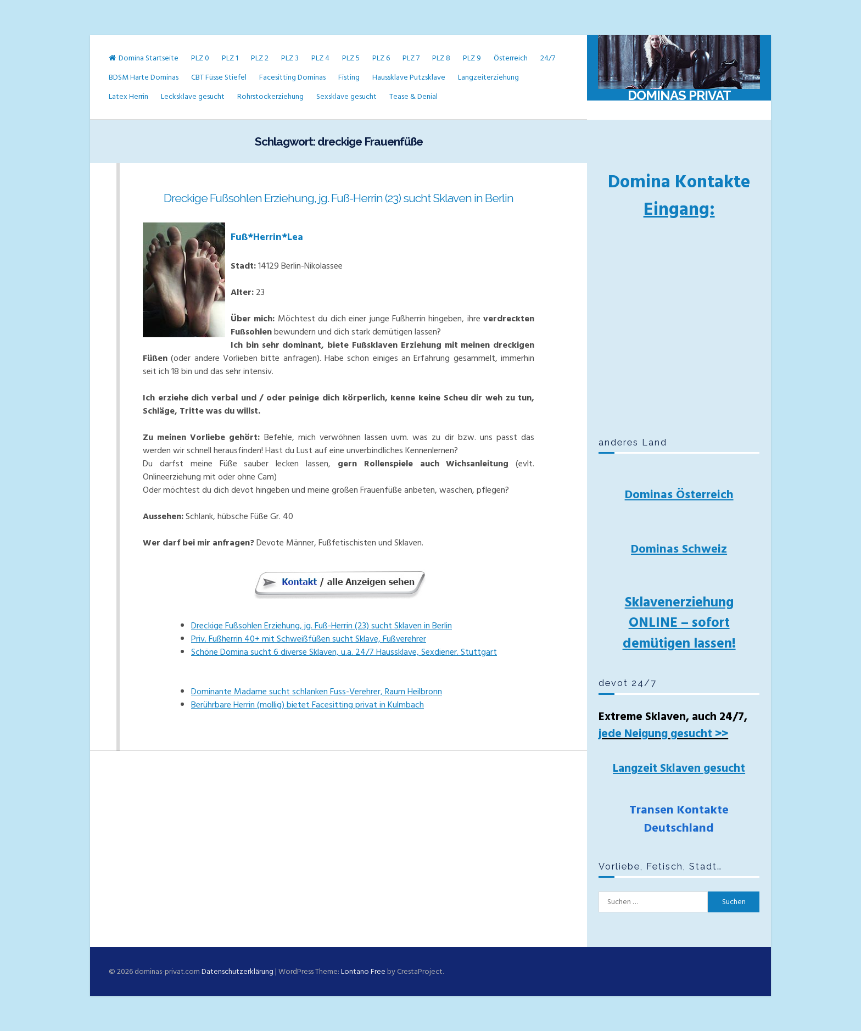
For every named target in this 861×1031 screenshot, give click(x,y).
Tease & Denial (413, 96)
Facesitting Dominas (292, 77)
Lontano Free (363, 971)
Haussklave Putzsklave (408, 77)
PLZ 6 (381, 58)
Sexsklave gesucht (346, 96)
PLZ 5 (351, 58)
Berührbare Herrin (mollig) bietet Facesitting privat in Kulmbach (307, 705)
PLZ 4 (320, 58)
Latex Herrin (128, 96)
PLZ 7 (411, 58)
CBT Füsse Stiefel (219, 77)
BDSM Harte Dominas (143, 77)
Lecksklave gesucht (193, 96)
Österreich (511, 58)
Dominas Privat (679, 95)
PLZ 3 (290, 58)
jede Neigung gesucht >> (663, 734)
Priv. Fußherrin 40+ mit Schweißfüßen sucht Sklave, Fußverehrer (308, 639)
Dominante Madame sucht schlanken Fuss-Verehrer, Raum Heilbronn (316, 691)
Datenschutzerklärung (237, 971)
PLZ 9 (472, 58)
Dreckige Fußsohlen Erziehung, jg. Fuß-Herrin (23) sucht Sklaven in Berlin (338, 198)
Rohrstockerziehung (270, 96)
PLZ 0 (200, 58)
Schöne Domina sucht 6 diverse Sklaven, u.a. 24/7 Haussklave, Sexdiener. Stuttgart (344, 652)
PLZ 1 (230, 58)
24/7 (547, 58)
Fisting (349, 77)
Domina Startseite (143, 58)
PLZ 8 (441, 58)
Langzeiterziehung (488, 77)
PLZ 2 (260, 58)
